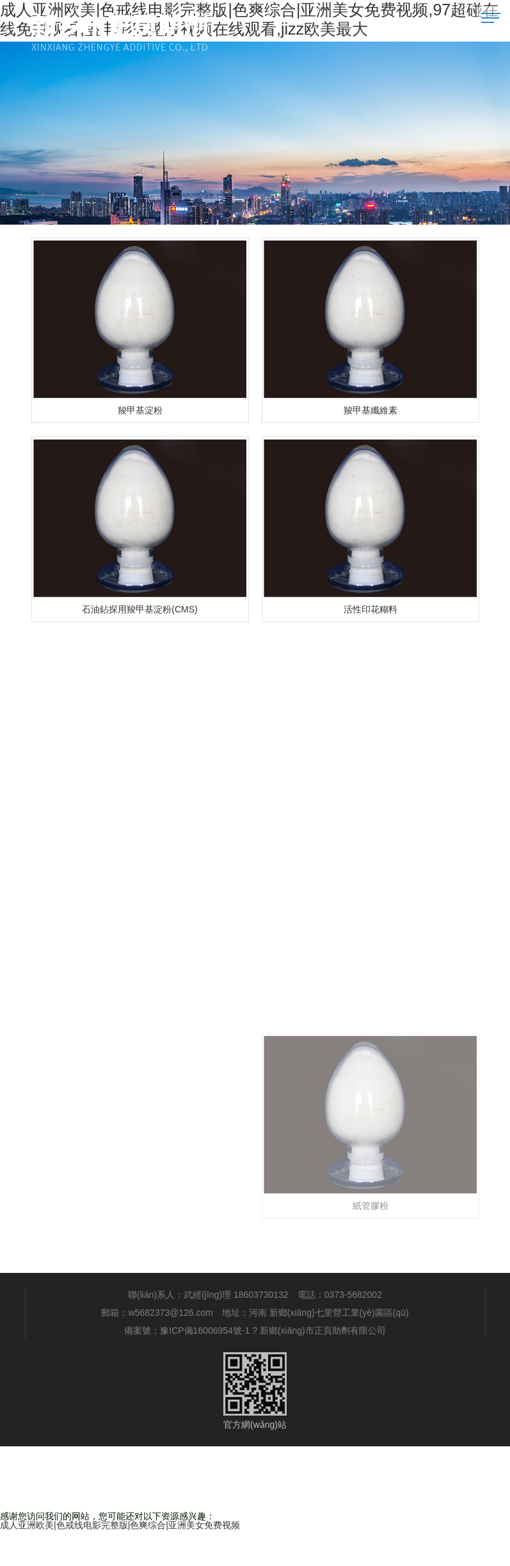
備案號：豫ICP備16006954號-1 (187, 1330)
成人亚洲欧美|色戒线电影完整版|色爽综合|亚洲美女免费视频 (120, 1525)
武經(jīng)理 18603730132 (236, 1295)
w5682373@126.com (170, 1312)
